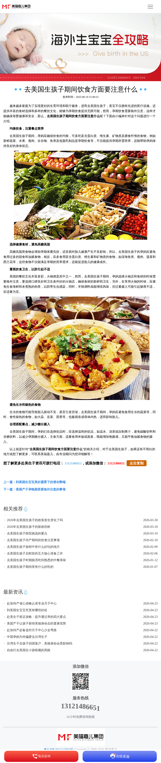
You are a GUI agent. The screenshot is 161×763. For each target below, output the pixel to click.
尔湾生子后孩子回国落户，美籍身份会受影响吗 (39, 643)
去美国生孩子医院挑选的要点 (27, 533)
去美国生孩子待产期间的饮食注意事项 (33, 540)
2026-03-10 (150, 533)
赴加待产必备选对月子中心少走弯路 (32, 630)
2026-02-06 (150, 553)
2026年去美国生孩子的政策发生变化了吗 (35, 520)
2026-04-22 (150, 630)
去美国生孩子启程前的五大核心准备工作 (35, 553)
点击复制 (136, 463)
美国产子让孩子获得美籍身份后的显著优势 (36, 623)
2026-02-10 (150, 540)
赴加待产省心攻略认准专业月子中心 (32, 603)
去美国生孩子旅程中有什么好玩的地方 (33, 546)
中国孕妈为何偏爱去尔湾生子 (27, 637)
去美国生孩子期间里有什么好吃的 (30, 566)
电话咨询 (41, 756)
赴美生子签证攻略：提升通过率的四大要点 (36, 616)
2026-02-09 (150, 546)
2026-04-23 (150, 603)
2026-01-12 (150, 560)
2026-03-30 (150, 520)
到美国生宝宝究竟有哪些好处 (27, 610)
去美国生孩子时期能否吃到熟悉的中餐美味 (36, 560)
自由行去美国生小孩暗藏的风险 (28, 650)
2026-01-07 (150, 566)
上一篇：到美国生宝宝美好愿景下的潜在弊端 (34, 482)
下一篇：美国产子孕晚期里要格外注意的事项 (34, 489)
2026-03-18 (150, 526)
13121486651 (73, 463)
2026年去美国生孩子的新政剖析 (28, 526)
